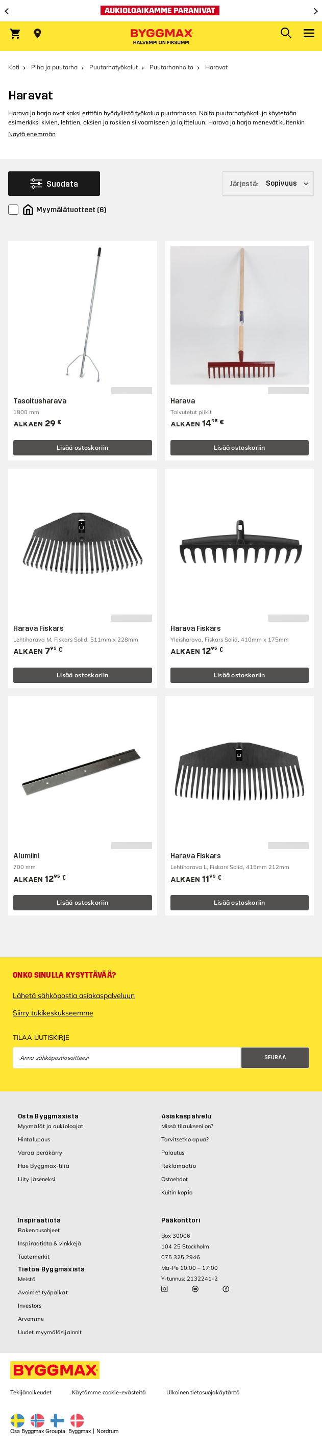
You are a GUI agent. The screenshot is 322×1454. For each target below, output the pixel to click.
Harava (182, 401)
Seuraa (275, 1057)
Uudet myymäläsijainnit (50, 1332)
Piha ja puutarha (54, 67)
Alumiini (26, 856)
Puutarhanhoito (171, 67)
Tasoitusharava (39, 401)
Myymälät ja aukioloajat (50, 1126)
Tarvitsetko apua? (185, 1139)
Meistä (27, 1279)
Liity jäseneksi (37, 1179)
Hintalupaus (34, 1139)
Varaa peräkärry (40, 1152)
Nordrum (107, 1431)
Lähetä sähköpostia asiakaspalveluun (74, 995)
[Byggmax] (161, 36)
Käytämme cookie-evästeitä (109, 1392)
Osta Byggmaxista (48, 1116)
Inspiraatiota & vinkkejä (49, 1243)
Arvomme (31, 1318)
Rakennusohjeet (39, 1230)
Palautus (173, 1152)
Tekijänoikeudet (31, 1392)
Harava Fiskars (38, 628)
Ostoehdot (174, 1179)
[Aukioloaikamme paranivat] (161, 11)
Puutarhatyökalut (113, 67)
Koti (13, 67)
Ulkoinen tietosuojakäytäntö (202, 1392)
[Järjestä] (268, 183)
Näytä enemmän (32, 134)
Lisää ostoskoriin (82, 447)
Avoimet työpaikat (43, 1292)
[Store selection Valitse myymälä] (37, 34)
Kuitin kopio (176, 1192)
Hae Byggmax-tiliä (43, 1165)
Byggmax (79, 1431)
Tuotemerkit (33, 1256)
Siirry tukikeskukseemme (53, 1012)
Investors (29, 1305)
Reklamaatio (178, 1165)
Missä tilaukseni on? (187, 1126)
